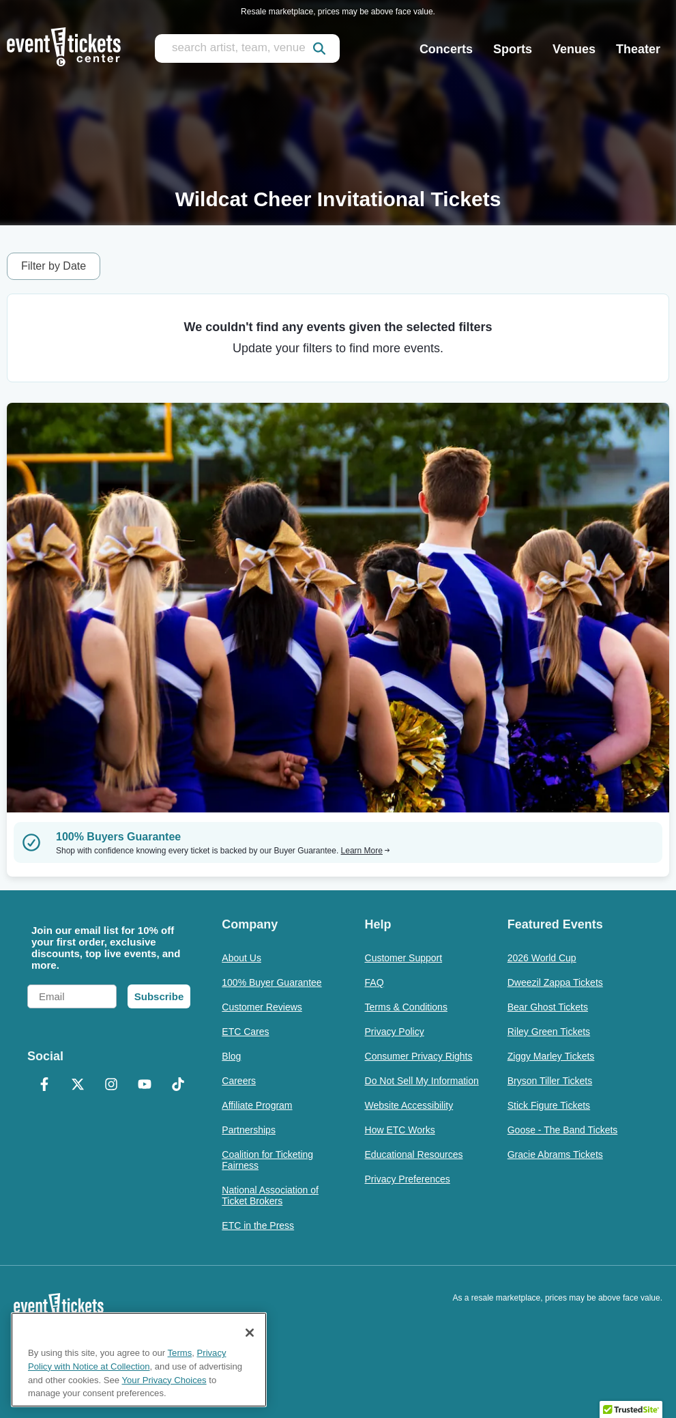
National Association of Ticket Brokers (270, 1195)
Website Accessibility (409, 1105)
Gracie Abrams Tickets (555, 1154)
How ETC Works (400, 1129)
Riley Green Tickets (549, 1031)
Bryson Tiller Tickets (550, 1080)
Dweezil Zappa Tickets (555, 982)
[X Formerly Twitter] (77, 1085)
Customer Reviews (262, 1007)
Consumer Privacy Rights (419, 1056)
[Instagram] (111, 1085)
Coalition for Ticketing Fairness (267, 1160)
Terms (180, 1353)
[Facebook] (44, 1085)
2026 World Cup (542, 957)
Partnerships (249, 1129)
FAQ (374, 982)
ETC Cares (245, 1031)
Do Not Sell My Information (422, 1080)
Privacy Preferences (407, 1179)
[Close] (250, 1333)
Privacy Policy (394, 1031)
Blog (231, 1056)
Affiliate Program (257, 1105)
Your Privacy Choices (164, 1380)
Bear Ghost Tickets (548, 1007)
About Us (241, 957)
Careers (239, 1080)
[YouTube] (144, 1085)
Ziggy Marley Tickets (551, 1056)
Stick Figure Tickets (549, 1105)
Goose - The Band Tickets (563, 1129)
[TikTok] (177, 1085)
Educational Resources (414, 1154)
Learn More (365, 850)
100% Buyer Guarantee (271, 982)
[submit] (319, 48)
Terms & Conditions (406, 1007)
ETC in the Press (258, 1225)
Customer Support (404, 957)
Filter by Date (53, 266)
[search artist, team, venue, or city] (247, 48)
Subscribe (159, 996)
